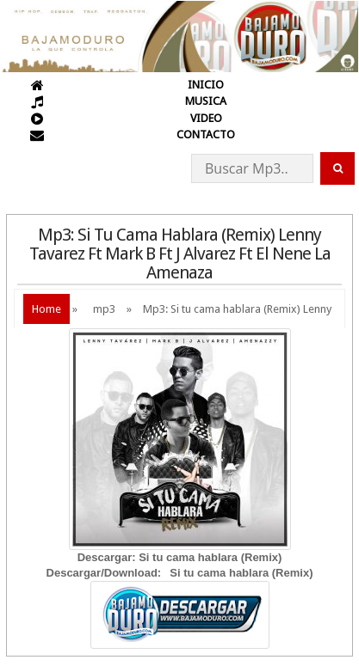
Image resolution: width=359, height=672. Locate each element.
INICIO (206, 84)
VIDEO (206, 118)
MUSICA (205, 101)
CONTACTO (205, 134)
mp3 (104, 308)
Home (46, 308)
